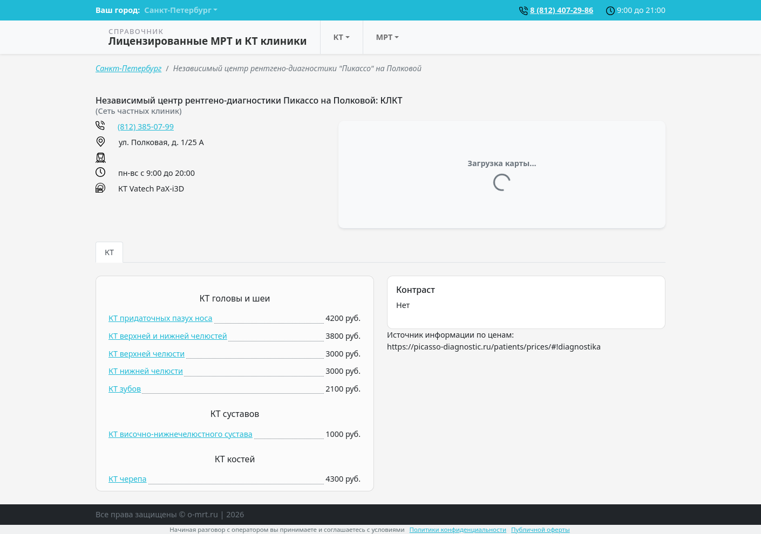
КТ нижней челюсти (145, 371)
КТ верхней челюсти (146, 353)
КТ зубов (124, 389)
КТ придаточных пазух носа (160, 318)
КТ (338, 37)
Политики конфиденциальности (458, 529)
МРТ (384, 37)
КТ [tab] (109, 252)
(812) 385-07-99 (146, 126)
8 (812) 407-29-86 (561, 10)
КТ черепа (127, 479)
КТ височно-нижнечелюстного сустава (180, 434)
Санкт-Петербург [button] (177, 10)
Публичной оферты (540, 529)
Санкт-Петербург (128, 68)
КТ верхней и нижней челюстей (167, 336)
